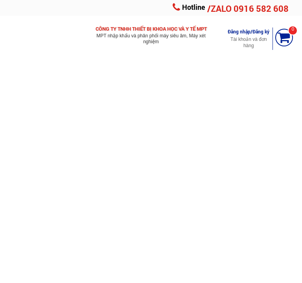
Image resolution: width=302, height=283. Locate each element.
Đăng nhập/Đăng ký (248, 31)
